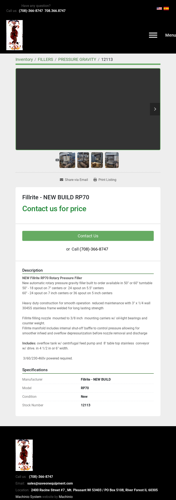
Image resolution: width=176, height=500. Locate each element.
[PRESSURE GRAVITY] (77, 59)
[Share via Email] (74, 180)
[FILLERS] (45, 59)
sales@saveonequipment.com (49, 483)
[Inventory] (24, 59)
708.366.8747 (55, 11)
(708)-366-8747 (31, 11)
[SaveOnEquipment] (24, 455)
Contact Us (88, 235)
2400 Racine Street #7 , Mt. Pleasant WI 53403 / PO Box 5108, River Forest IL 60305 (94, 490)
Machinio (66, 497)
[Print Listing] (105, 180)
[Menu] (153, 35)
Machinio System (28, 497)
